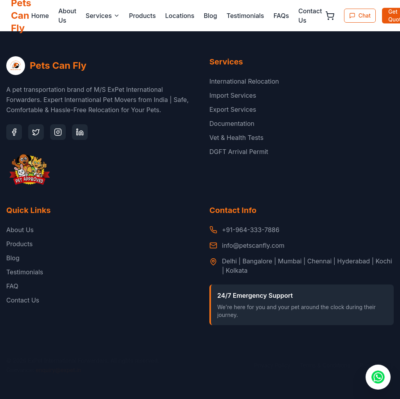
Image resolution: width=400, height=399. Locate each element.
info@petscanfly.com (253, 245)
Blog (210, 16)
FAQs (281, 16)
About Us (67, 15)
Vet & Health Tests (236, 137)
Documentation (231, 123)
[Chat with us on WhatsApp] (378, 377)
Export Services (232, 109)
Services (103, 16)
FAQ (12, 286)
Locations (180, 16)
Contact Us (310, 15)
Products (142, 16)
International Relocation (244, 81)
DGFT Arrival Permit (238, 152)
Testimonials (245, 16)
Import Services (232, 95)
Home (40, 16)
